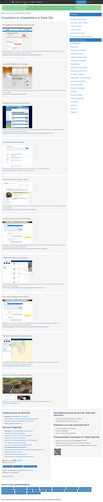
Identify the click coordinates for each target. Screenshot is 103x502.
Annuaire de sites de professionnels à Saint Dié (19, 421)
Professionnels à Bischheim (20, 488)
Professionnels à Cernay (33, 488)
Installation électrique (77, 53)
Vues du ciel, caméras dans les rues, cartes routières (21, 440)
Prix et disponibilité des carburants (22, 431)
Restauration (74, 102)
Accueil (17, 2)
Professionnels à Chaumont (59, 488)
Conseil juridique (76, 29)
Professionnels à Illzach (21, 490)
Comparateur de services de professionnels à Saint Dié (21, 419)
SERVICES (74, 14)
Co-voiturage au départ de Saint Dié (16, 447)
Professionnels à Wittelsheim (85, 490)
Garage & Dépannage (77, 98)
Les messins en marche (21, 493)
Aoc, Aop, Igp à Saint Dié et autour (15, 442)
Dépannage (74, 47)
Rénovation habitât (76, 95)
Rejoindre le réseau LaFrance (30, 466)
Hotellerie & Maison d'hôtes (79, 57)
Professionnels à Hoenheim (8, 490)
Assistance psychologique (79, 19)
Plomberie (74, 91)
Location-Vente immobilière (79, 67)
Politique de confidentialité (66, 7)
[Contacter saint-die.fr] (90, 2)
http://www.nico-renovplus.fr (10, 403)
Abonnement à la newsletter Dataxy (20, 456)
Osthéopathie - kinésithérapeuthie (81, 77)
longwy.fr (43, 490)
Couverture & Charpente (78, 40)
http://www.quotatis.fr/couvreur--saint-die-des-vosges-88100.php (20, 209)
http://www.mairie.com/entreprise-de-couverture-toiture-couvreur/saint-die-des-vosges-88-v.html (28, 133)
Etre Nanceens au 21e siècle (34, 493)
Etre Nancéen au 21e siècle (8, 493)
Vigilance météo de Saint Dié (13, 452)
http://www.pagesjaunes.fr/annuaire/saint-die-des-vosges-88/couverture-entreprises (25, 248)
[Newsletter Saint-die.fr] (88, 2)
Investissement (75, 64)
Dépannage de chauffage (78, 50)
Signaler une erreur (18, 466)
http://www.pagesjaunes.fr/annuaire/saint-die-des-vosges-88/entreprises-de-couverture (26, 326)
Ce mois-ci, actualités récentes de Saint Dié (18, 445)
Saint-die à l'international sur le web (15, 454)
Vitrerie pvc (74, 108)
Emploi (32, 2)
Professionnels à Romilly (58, 490)
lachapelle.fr (36, 490)
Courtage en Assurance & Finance (81, 36)
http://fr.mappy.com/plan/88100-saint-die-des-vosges (17, 366)
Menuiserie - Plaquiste (77, 74)
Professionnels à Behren (7, 488)
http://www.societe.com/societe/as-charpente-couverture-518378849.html (22, 55)
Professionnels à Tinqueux (71, 490)
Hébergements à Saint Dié (20, 416)
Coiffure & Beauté (76, 26)
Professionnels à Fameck (72, 488)
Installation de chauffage (78, 60)
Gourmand (39, 2)
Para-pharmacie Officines (78, 81)
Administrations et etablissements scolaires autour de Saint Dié (24, 449)
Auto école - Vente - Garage (79, 23)
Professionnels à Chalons (46, 488)
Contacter (19, 460)
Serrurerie (74, 105)
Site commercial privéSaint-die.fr (81, 2)
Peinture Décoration (77, 84)
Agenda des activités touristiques (15, 433)
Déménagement (75, 43)
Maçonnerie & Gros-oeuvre (79, 71)
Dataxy (19, 470)
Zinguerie (73, 112)
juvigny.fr (30, 490)
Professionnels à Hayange (85, 488)
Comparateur (25, 2)
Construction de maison (78, 33)
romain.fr (49, 490)
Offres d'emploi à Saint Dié (13, 423)
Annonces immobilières (78, 88)
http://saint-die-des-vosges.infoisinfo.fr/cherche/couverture (18, 170)
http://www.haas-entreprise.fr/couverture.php (14, 94)
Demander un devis (8, 466)
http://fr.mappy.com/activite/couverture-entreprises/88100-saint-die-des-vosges (23, 287)
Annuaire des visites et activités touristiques (18, 435)
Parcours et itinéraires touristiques (15, 438)
